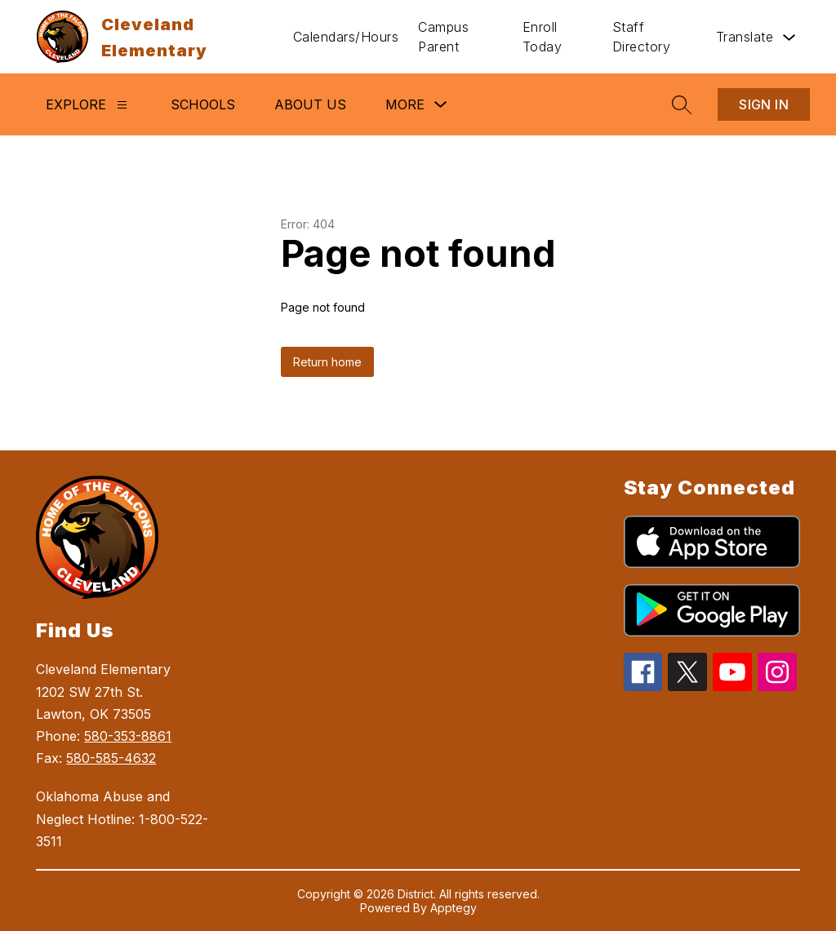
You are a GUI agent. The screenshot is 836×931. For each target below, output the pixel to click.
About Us (310, 104)
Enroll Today (542, 37)
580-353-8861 (127, 736)
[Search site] (681, 104)
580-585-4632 (111, 758)
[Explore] (122, 105)
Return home (327, 362)
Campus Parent (443, 37)
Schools (203, 104)
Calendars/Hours (346, 37)
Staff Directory (641, 37)
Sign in (764, 104)
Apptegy (453, 908)
